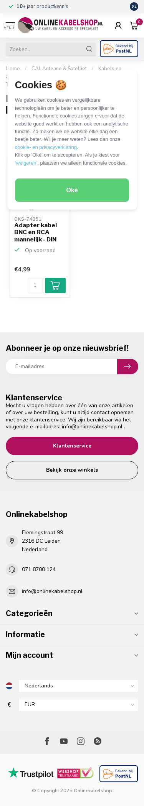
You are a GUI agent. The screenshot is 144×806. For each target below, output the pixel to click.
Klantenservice (72, 445)
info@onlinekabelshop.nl (92, 426)
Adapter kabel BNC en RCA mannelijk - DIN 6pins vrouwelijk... (35, 232)
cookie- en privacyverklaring (46, 147)
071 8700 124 (39, 569)
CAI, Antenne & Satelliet (59, 68)
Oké (72, 190)
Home (13, 68)
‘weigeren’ (26, 163)
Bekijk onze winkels (72, 470)
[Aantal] (35, 285)
